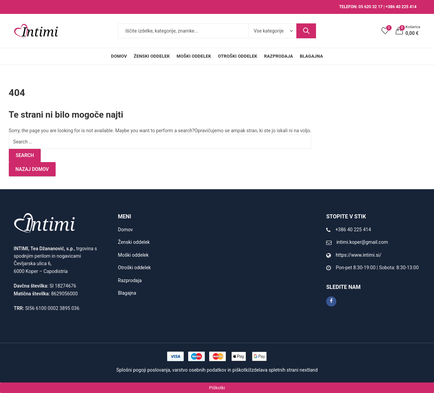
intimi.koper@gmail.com (362, 242)
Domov (125, 229)
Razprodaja (130, 280)
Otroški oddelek (134, 267)
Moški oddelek (133, 255)
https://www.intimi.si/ (358, 255)
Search (306, 30)
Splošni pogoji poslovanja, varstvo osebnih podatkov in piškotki (182, 370)
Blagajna (127, 293)
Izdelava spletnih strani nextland (284, 370)
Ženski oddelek (134, 242)
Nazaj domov (32, 169)
